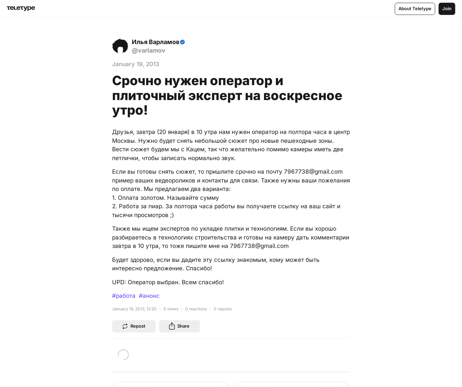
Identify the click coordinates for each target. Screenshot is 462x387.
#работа (124, 295)
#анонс (149, 295)
